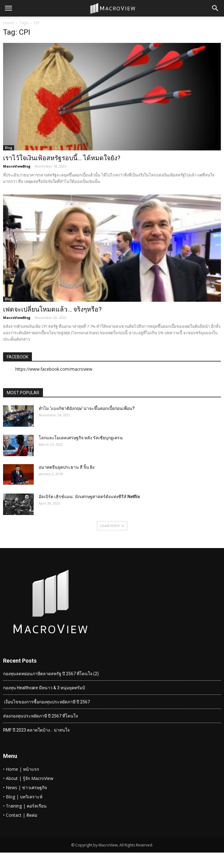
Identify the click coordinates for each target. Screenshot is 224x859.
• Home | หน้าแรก (21, 769)
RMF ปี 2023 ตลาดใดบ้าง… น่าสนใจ (36, 730)
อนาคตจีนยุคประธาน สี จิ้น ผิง (67, 467)
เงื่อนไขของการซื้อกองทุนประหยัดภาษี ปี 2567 (46, 701)
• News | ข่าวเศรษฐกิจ (25, 787)
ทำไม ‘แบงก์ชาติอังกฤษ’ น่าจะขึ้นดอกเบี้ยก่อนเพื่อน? (87, 408)
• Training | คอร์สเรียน (25, 806)
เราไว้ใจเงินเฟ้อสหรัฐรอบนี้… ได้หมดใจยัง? (61, 158)
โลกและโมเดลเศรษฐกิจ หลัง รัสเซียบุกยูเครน (81, 437)
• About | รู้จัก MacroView (28, 778)
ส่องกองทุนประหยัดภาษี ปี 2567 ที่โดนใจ (40, 715)
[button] (215, 8)
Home (8, 22)
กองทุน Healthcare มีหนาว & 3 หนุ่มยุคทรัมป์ (44, 687)
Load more (112, 525)
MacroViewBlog (16, 166)
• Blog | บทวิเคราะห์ (22, 797)
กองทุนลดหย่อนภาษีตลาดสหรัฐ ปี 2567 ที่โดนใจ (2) (51, 673)
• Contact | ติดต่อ (20, 815)
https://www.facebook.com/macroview (53, 369)
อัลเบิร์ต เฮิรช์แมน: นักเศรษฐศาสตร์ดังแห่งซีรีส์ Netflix (89, 496)
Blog (8, 148)
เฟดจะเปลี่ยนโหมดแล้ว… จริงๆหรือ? (52, 309)
